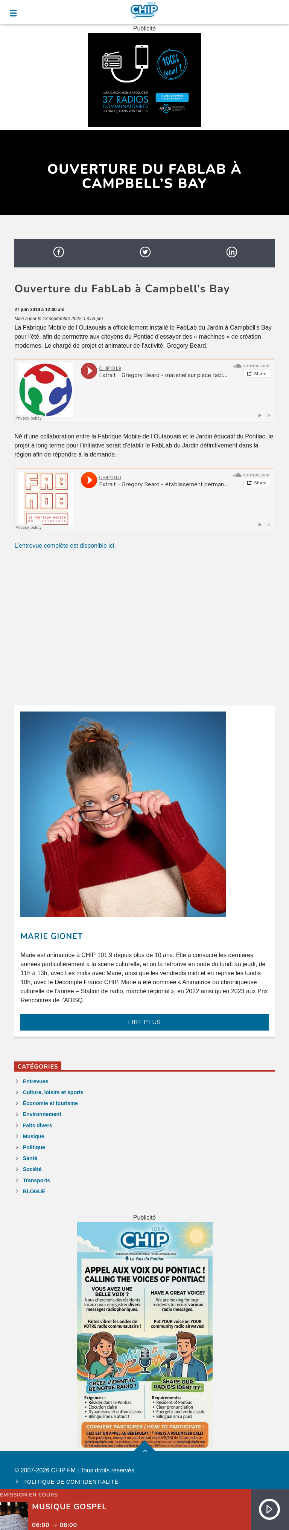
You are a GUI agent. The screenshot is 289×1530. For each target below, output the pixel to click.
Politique (34, 1147)
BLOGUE (34, 1191)
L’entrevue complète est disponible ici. (65, 545)
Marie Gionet (51, 936)
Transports (36, 1180)
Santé (30, 1158)
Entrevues (36, 1081)
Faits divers (37, 1125)
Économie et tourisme (50, 1103)
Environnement (42, 1114)
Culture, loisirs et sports (53, 1092)
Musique (33, 1136)
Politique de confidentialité (71, 1482)
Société (32, 1169)
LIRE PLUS (144, 1022)
